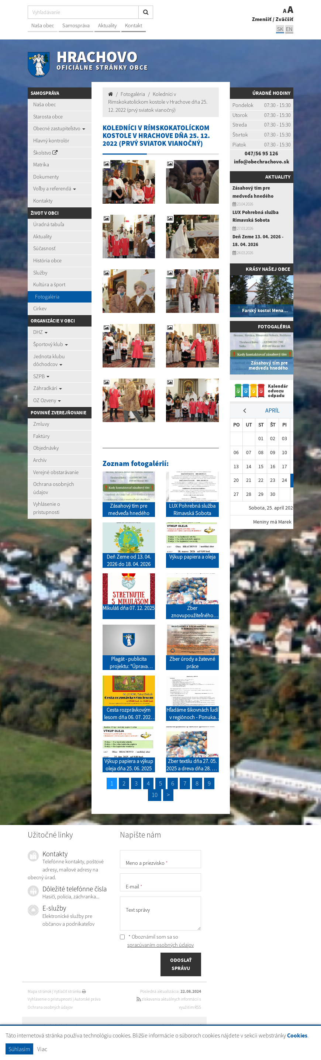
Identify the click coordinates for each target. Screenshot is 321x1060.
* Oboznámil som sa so (157, 940)
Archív (39, 460)
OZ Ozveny (47, 400)
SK (280, 28)
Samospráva (76, 25)
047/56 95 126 (261, 153)
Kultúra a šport (49, 284)
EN (289, 28)
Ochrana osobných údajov (53, 488)
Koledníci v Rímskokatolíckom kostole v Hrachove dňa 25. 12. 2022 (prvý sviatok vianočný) (157, 102)
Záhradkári (47, 388)
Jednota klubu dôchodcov (49, 360)
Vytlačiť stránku (70, 991)
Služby (40, 272)
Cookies (297, 1035)
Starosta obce (48, 116)
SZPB (41, 376)
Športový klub (50, 344)
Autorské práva (88, 999)
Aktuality (107, 25)
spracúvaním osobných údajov (160, 945)
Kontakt (133, 25)
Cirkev (39, 308)
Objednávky (46, 448)
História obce (47, 260)
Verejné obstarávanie (56, 472)
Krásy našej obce (268, 269)
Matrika (41, 164)
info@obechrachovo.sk (261, 161)
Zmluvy (41, 424)
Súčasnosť (44, 248)
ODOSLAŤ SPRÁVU (181, 964)
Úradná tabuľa (48, 224)
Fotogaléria (47, 296)
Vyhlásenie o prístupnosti (46, 508)
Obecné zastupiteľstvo (59, 128)
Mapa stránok (39, 991)
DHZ (40, 332)
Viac (42, 1049)
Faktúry (41, 436)
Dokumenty (46, 176)
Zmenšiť (262, 19)
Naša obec (42, 25)
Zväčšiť (284, 19)
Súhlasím (19, 1049)
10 (155, 795)
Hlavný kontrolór (51, 140)
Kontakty (42, 200)
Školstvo (45, 152)
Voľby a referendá (54, 188)
